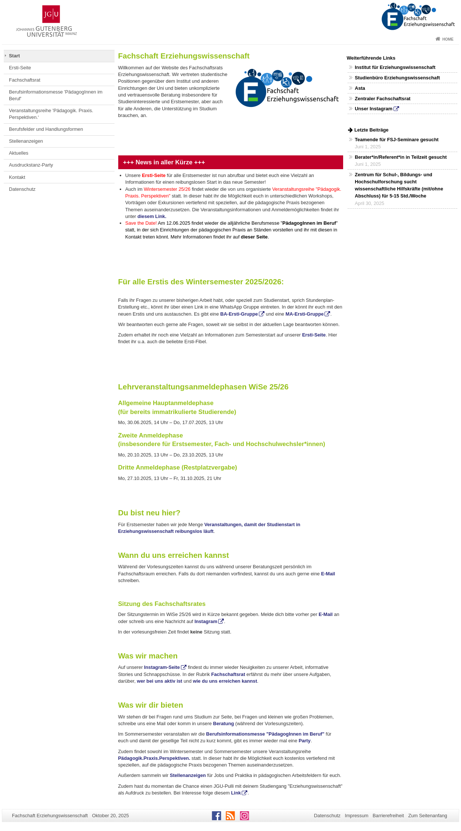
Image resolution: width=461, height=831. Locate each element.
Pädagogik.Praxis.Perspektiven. (154, 758)
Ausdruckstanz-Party (31, 165)
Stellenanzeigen (26, 141)
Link (235, 793)
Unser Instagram (373, 108)
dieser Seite (254, 237)
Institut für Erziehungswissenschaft (395, 67)
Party (305, 740)
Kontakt (17, 177)
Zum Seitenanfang (427, 815)
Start (14, 56)
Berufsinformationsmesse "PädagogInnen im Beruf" (265, 734)
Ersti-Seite (20, 67)
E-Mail (327, 573)
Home (448, 39)
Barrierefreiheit (388, 815)
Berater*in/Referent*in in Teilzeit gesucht (401, 157)
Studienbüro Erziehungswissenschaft (397, 77)
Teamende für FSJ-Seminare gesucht (396, 139)
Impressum (356, 815)
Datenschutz (22, 189)
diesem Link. (151, 216)
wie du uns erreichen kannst (225, 681)
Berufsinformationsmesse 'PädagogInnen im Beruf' (56, 95)
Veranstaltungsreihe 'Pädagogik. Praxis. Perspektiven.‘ (51, 114)
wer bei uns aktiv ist (159, 681)
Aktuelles (18, 153)
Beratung (223, 723)
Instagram (205, 621)
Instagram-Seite (162, 667)
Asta (360, 88)
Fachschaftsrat (24, 80)
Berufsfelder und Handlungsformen (46, 129)
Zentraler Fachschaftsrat (382, 98)
